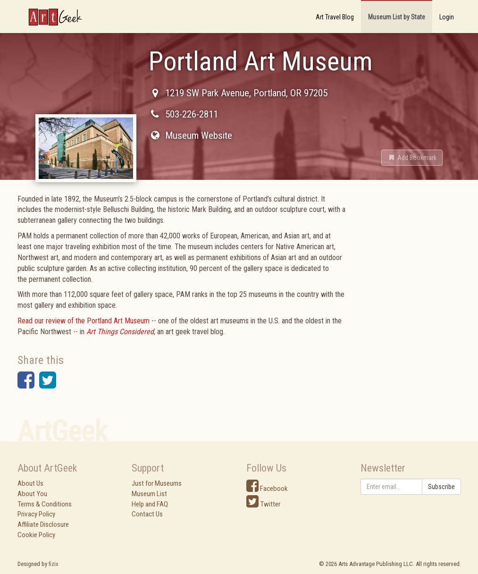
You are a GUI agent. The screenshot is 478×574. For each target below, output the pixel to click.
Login (446, 17)
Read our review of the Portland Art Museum (83, 320)
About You (32, 494)
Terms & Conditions (44, 504)
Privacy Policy (36, 514)
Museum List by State (396, 17)
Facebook (267, 488)
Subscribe (441, 486)
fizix (54, 563)
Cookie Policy (36, 535)
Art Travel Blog (335, 17)
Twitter (263, 504)
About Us (30, 483)
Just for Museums (157, 483)
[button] (412, 158)
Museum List (149, 494)
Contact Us (147, 514)
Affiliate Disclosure (43, 524)
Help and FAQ (150, 504)
